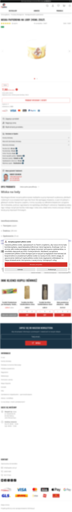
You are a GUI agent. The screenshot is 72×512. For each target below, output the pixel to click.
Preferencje (52, 269)
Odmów (20, 269)
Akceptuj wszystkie (36, 265)
